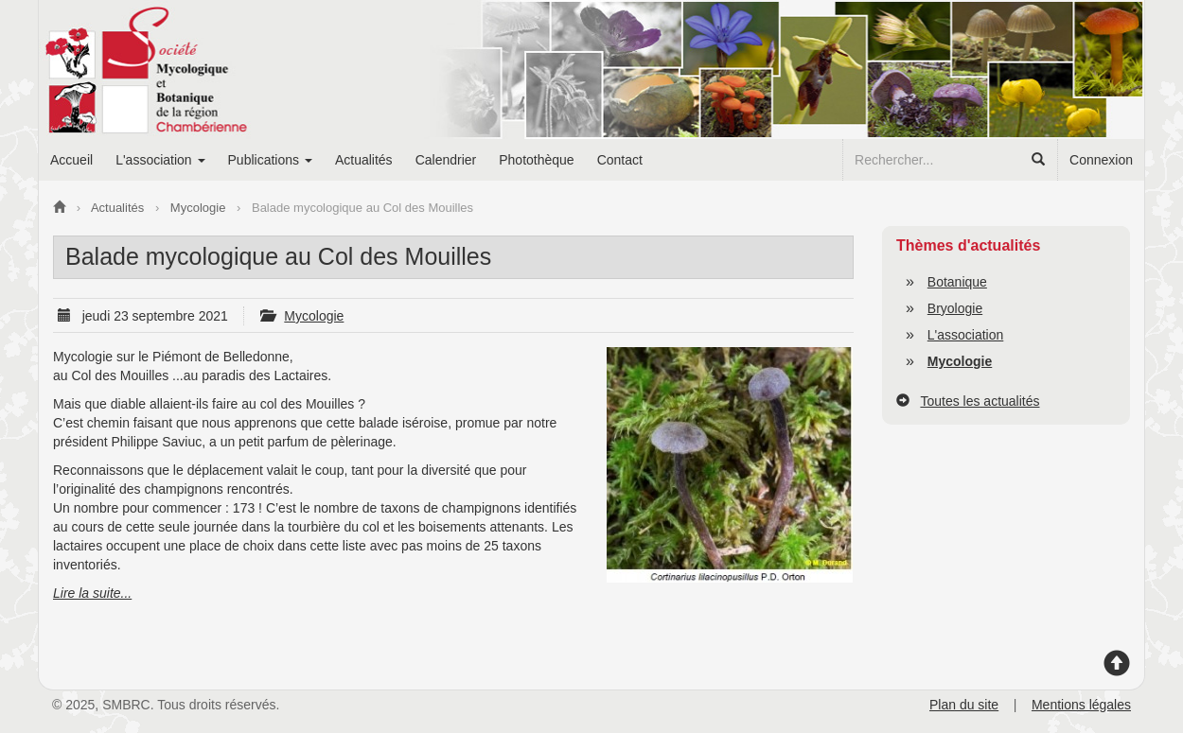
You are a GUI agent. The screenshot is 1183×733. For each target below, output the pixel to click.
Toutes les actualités (979, 401)
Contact (620, 159)
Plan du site (963, 704)
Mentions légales (1081, 704)
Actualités (364, 159)
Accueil (71, 159)
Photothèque (536, 159)
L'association (965, 334)
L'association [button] (159, 159)
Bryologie (954, 308)
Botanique (957, 281)
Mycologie (314, 315)
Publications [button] (270, 159)
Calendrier (446, 159)
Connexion (1101, 159)
